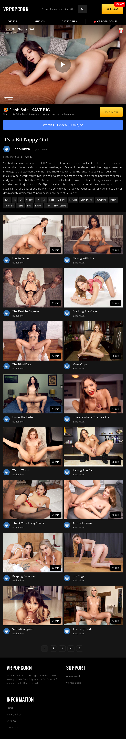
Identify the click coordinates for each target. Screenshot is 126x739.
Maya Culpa (80, 364)
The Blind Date (21, 364)
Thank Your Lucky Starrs (28, 523)
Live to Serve (20, 258)
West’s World (20, 470)
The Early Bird (82, 629)
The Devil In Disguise (26, 311)
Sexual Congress (23, 629)
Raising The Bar (83, 470)
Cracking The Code (85, 311)
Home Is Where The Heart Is (91, 417)
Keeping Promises (23, 576)
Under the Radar (22, 417)
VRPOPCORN (16, 9)
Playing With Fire (83, 258)
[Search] (82, 9)
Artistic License (82, 523)
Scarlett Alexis (23, 157)
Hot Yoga (79, 576)
